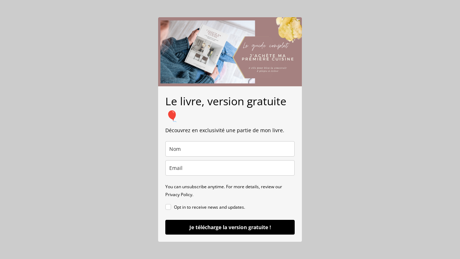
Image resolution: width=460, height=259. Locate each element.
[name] (230, 149)
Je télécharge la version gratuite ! (230, 227)
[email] (230, 168)
